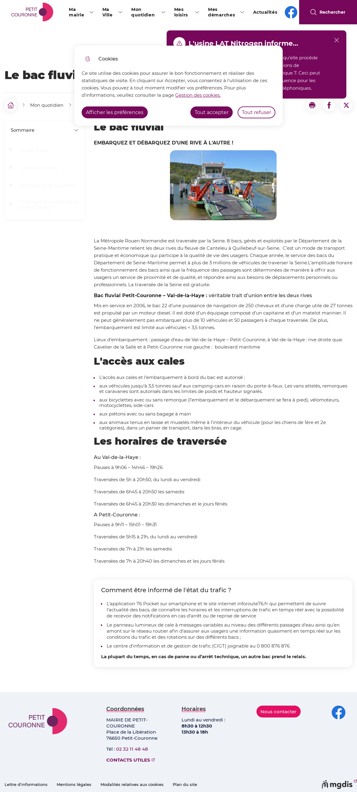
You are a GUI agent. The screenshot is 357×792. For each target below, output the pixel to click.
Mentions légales (74, 784)
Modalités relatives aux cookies (132, 784)
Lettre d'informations (26, 784)
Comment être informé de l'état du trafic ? (49, 204)
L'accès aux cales (38, 168)
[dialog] (178, 86)
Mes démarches (221, 12)
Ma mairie (76, 12)
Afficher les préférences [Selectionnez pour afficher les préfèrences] (114, 112)
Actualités (265, 12)
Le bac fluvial (34, 150)
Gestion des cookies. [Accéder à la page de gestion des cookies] (198, 95)
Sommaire (45, 130)
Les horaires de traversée (47, 185)
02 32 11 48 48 (132, 749)
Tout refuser (256, 112)
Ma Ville (107, 12)
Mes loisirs (181, 12)
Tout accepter (211, 112)
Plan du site (185, 784)
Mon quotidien (143, 12)
